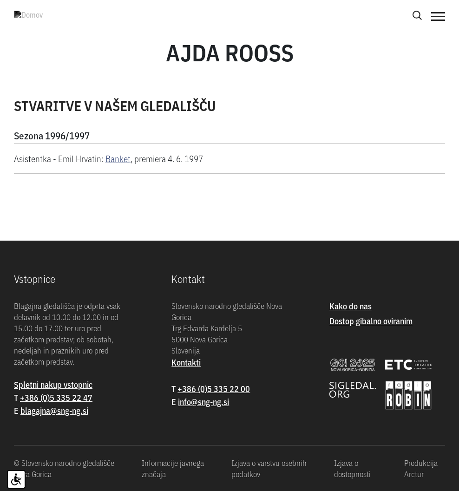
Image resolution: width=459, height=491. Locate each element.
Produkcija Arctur (421, 468)
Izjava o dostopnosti (352, 468)
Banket (118, 158)
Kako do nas (350, 306)
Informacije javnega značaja (173, 468)
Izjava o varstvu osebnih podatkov (269, 468)
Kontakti (186, 362)
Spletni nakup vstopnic (53, 384)
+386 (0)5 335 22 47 (56, 397)
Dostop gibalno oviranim (371, 321)
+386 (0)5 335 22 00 (213, 388)
